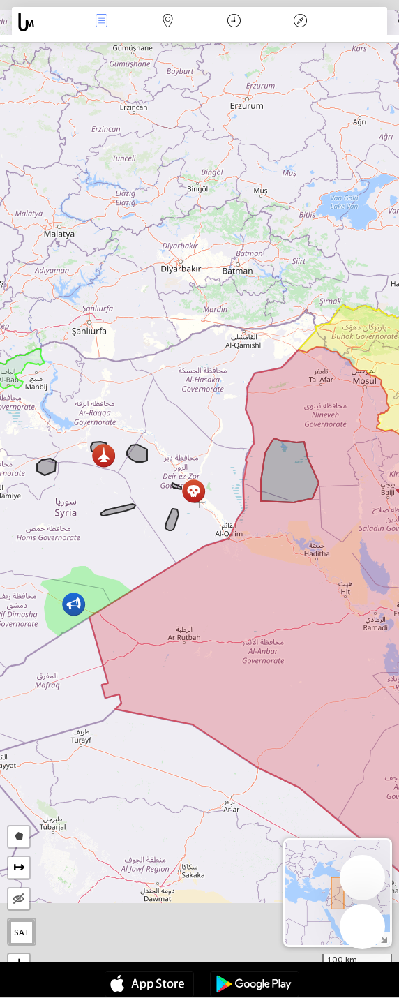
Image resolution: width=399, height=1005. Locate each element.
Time (234, 22)
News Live (101, 22)
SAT (22, 932)
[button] (103, 455)
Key (300, 22)
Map (167, 22)
